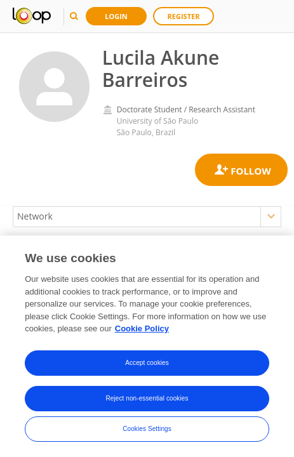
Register (184, 16)
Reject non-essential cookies (146, 398)
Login (116, 16)
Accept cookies (147, 362)
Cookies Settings (147, 428)
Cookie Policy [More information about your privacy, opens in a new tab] (142, 329)
